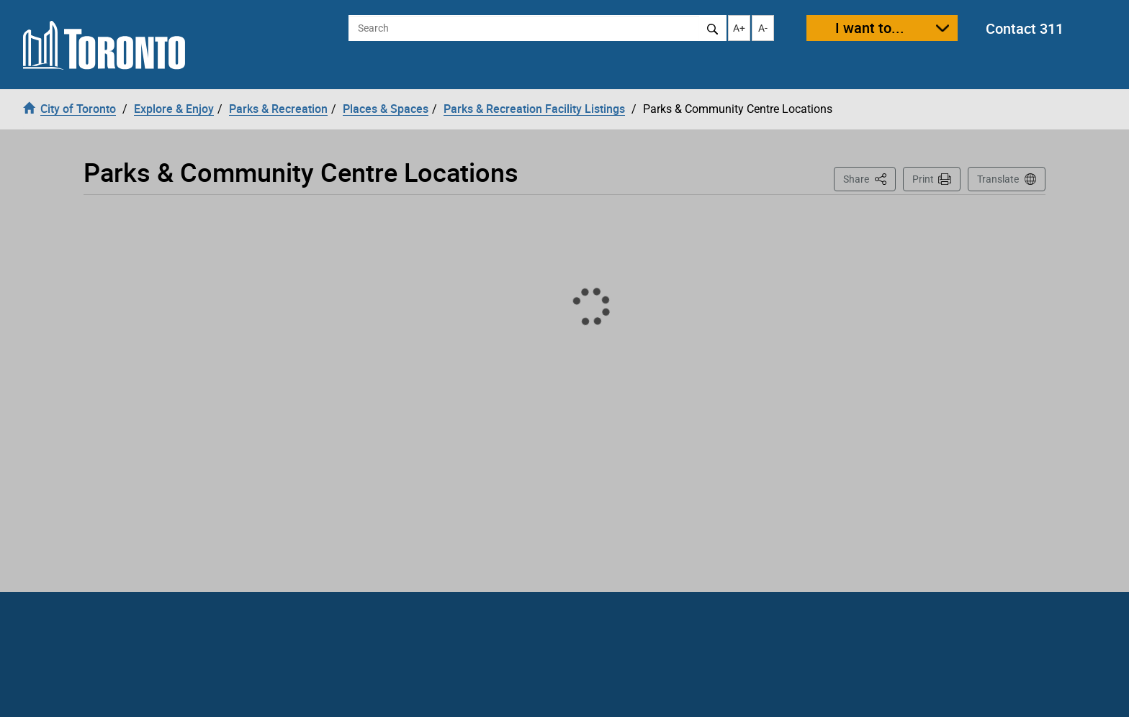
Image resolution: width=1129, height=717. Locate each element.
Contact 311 (1024, 28)
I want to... (869, 27)
